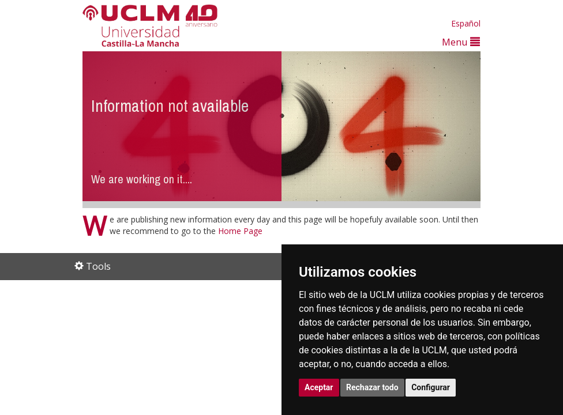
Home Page (240, 230)
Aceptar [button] (319, 387)
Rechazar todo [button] (372, 387)
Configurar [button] (430, 387)
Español (466, 23)
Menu (461, 41)
